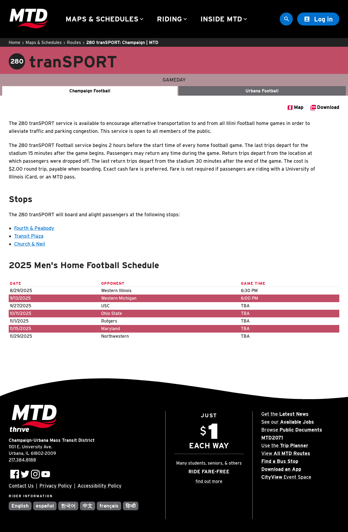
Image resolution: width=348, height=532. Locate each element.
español (45, 506)
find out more (208, 481)
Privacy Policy (55, 486)
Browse (291, 430)
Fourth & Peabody (34, 228)
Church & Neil (29, 244)
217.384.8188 (22, 459)
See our (287, 422)
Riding (172, 19)
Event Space (286, 477)
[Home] (28, 19)
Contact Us (21, 486)
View (285, 453)
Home (14, 42)
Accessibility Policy (99, 486)
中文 (87, 506)
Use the (284, 445)
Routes (74, 42)
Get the (285, 414)
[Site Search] (286, 19)
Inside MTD (224, 19)
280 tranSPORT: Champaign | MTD (122, 42)
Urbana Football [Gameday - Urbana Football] (262, 90)
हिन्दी (131, 506)
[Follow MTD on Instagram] (35, 474)
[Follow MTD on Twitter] (25, 474)
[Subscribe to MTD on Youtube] (45, 474)
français (109, 506)
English (20, 506)
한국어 (68, 506)
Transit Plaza (29, 236)
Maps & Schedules (105, 19)
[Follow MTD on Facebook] (14, 474)
